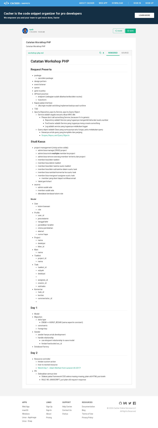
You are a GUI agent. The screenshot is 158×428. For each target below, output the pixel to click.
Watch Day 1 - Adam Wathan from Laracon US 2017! (59, 368)
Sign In (137, 3)
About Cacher (86, 3)
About (48, 414)
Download (117, 3)
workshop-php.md (36, 53)
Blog (83, 410)
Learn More (144, 15)
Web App (103, 3)
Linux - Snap (27, 421)
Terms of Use (87, 414)
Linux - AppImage (29, 417)
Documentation (88, 406)
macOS (25, 410)
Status (65, 414)
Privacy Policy (87, 417)
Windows (26, 414)
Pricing (49, 417)
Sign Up (149, 3)
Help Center (67, 406)
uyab (31, 29)
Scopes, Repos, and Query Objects (55, 135)
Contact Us (67, 410)
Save (130, 31)
